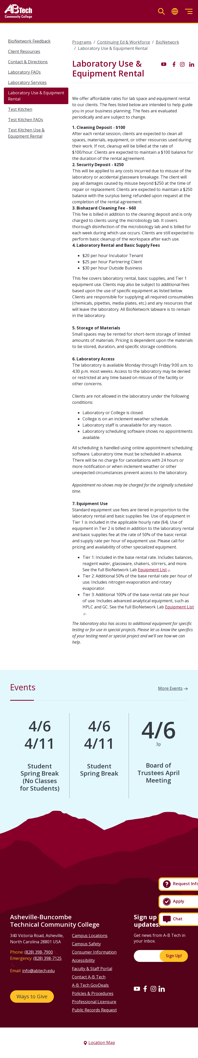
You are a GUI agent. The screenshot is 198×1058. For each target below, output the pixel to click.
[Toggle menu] (189, 11)
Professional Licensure (94, 1002)
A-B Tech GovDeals (90, 985)
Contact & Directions (28, 62)
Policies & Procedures (92, 993)
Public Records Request (94, 1010)
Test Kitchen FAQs (25, 119)
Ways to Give (31, 996)
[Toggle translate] (175, 11)
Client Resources (24, 51)
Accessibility (83, 960)
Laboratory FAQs (24, 72)
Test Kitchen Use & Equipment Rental (26, 133)
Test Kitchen (20, 109)
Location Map (101, 1042)
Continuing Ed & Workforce (123, 42)
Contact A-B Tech (88, 977)
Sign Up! (174, 956)
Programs (82, 42)
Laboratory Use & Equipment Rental (36, 96)
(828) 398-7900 (38, 952)
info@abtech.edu (38, 971)
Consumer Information (94, 952)
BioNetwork (167, 42)
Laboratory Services (27, 82)
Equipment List (152, 570)
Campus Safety (86, 944)
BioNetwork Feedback (29, 41)
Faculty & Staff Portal (92, 968)
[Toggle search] (161, 11)
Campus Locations (90, 935)
